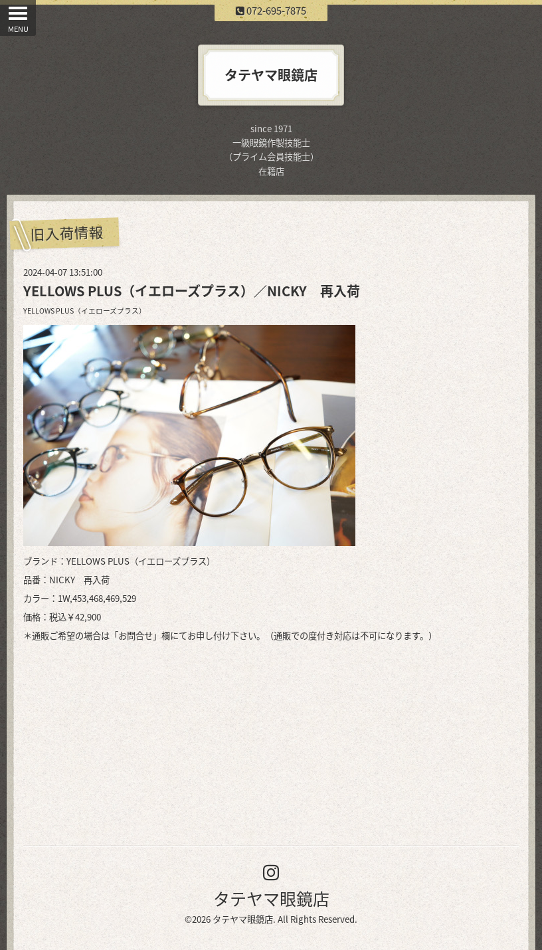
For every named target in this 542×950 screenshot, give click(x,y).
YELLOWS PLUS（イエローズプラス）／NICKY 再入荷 (191, 290)
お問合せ (135, 635)
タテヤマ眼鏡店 (271, 898)
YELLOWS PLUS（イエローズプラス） (84, 311)
